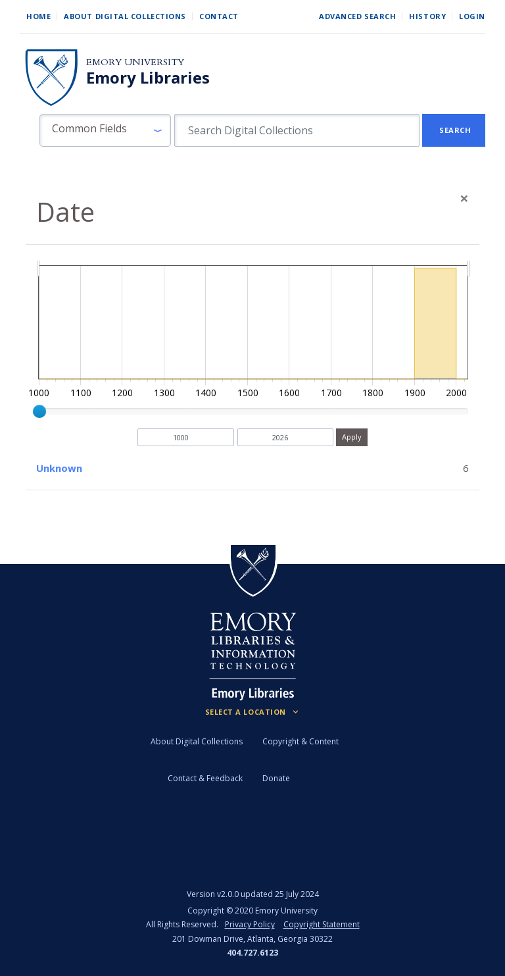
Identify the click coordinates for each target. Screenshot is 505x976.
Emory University (135, 62)
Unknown (59, 468)
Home (38, 16)
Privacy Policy (250, 924)
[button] (105, 130)
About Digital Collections (125, 16)
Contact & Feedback (205, 778)
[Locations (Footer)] (253, 712)
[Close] (464, 198)
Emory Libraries (148, 78)
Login (472, 16)
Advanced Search (357, 16)
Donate (276, 778)
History (427, 16)
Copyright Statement (321, 924)
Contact (219, 16)
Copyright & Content (300, 741)
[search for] (297, 130)
